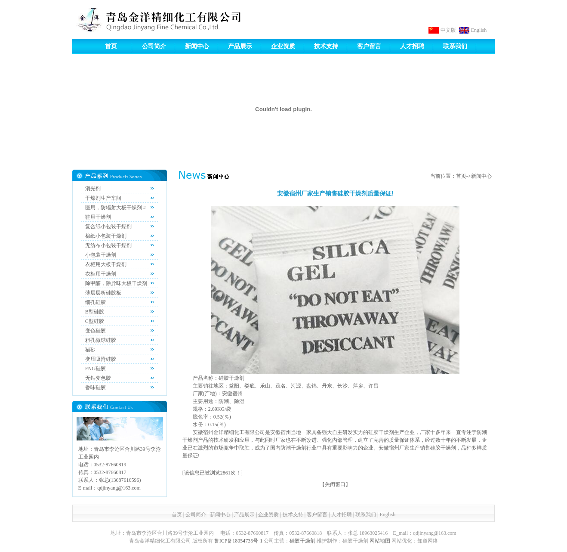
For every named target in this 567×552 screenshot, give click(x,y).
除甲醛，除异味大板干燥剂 (116, 283)
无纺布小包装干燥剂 (108, 245)
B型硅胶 (94, 312)
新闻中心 (197, 46)
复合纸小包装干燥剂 (108, 226)
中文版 (448, 30)
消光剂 (93, 189)
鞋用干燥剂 (98, 217)
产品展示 (240, 46)
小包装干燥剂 (100, 255)
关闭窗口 (335, 484)
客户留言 (369, 46)
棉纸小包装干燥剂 (105, 236)
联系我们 (455, 46)
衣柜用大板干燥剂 (105, 264)
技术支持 (326, 46)
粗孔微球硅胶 (100, 340)
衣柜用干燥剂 (100, 274)
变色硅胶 (95, 331)
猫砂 (90, 350)
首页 (111, 46)
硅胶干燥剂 (302, 541)
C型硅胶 (94, 321)
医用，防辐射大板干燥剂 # (115, 208)
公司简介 (154, 46)
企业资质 (283, 46)
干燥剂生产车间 (103, 198)
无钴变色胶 (98, 378)
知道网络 (427, 541)
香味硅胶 (95, 388)
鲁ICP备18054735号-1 (238, 541)
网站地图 (380, 541)
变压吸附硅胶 (100, 359)
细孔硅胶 (95, 302)
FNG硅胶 (95, 369)
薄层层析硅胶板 (103, 293)
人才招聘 (412, 46)
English (479, 30)
